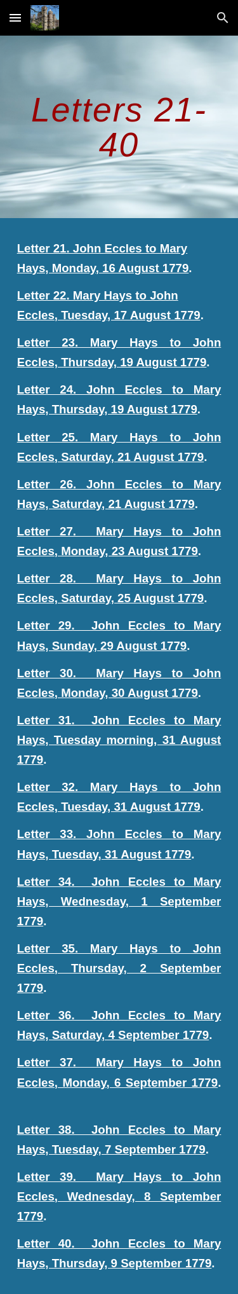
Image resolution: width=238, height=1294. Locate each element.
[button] (15, 17)
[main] (119, 126)
